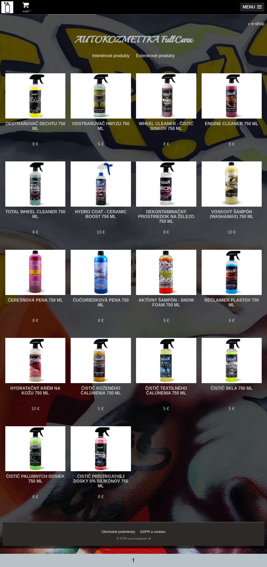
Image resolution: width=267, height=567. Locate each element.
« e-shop (256, 23)
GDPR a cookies (152, 532)
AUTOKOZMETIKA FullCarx (133, 40)
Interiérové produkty (110, 55)
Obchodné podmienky (118, 532)
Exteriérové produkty (155, 55)
